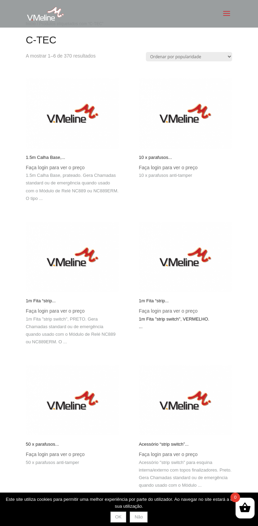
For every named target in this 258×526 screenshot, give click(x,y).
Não (139, 516)
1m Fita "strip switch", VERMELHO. (174, 319)
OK (118, 516)
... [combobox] (140, 326)
